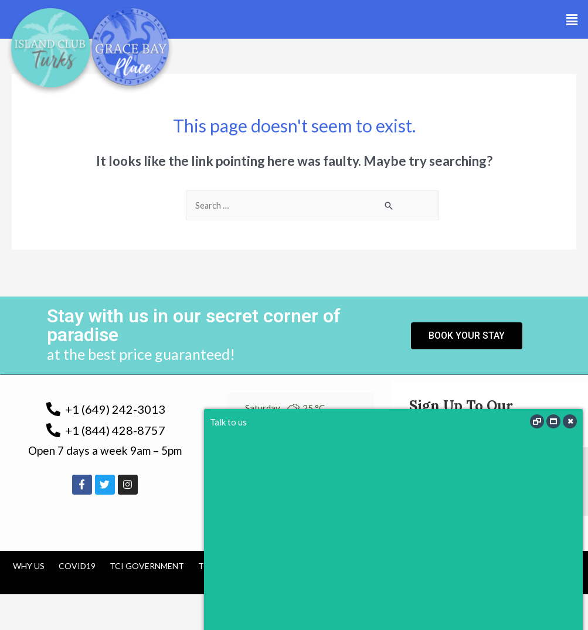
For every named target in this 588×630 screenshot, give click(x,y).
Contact (381, 566)
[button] (572, 19)
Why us (29, 566)
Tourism (217, 566)
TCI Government (147, 566)
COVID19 (77, 566)
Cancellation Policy (298, 566)
